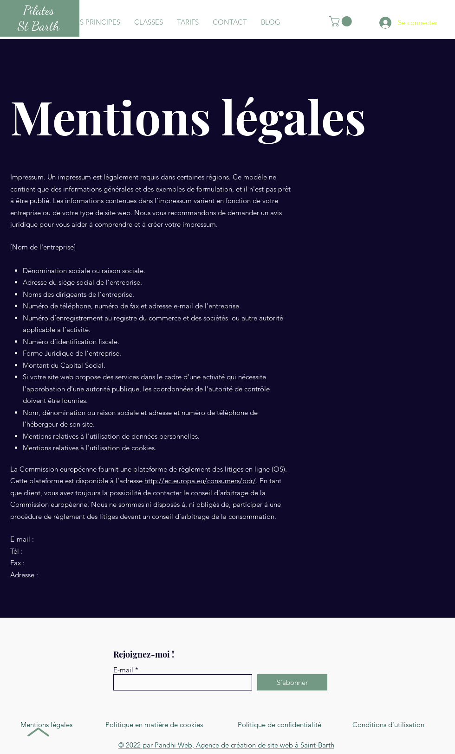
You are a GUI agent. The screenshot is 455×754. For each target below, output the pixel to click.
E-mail (123, 669)
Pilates (38, 10)
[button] (341, 21)
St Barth (38, 26)
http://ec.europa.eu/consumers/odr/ (200, 480)
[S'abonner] (292, 682)
